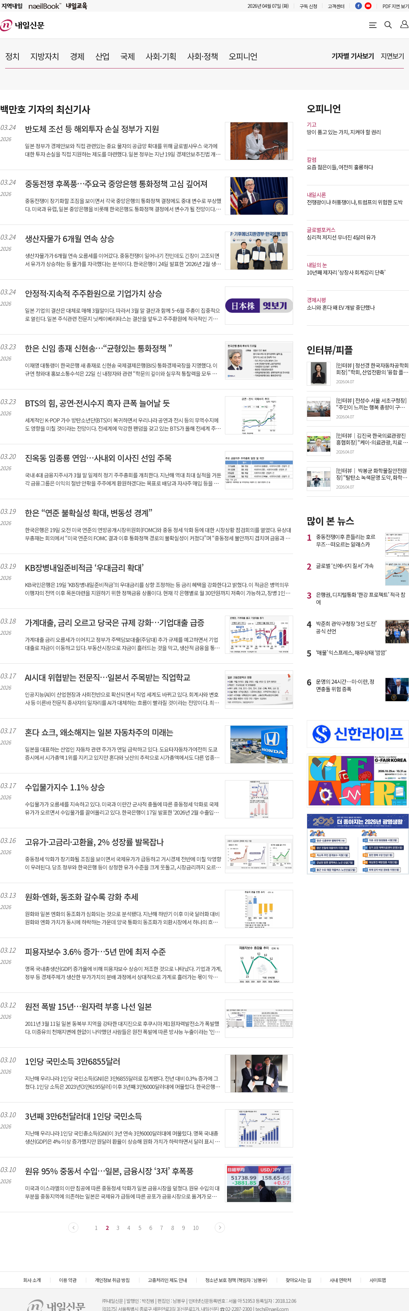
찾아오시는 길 (298, 1280)
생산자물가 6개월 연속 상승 (69, 238)
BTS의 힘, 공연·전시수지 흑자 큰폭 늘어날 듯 (97, 403)
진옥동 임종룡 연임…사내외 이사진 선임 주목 (98, 458)
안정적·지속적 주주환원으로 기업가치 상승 (93, 293)
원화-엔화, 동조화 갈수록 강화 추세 (81, 896)
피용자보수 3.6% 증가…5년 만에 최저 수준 (95, 951)
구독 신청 (308, 6)
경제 (77, 56)
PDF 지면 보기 (395, 6)
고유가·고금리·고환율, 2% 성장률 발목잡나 (94, 842)
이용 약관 (67, 1280)
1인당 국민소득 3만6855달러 (72, 1061)
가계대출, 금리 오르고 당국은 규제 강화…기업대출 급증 (114, 622)
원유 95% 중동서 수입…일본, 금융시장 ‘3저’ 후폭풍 (109, 1171)
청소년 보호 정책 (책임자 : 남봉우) (236, 1280)
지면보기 (392, 56)
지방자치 (44, 56)
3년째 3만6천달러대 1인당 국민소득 (83, 1116)
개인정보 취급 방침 (112, 1280)
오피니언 (243, 56)
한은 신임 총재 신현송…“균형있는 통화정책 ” (98, 348)
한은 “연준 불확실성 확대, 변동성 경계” (88, 513)
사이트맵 (377, 1280)
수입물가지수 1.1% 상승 (65, 787)
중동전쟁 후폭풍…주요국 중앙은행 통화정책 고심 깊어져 (116, 183)
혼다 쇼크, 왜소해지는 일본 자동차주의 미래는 (99, 732)
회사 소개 (32, 1280)
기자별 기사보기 (353, 56)
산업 (102, 56)
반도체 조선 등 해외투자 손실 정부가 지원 (92, 129)
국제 (127, 56)
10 (195, 1227)
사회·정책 (202, 56)
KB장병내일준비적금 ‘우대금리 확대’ (84, 567)
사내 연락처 (340, 1280)
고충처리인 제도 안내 (167, 1280)
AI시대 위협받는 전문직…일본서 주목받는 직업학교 (107, 677)
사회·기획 (161, 56)
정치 (12, 56)
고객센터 (336, 6)
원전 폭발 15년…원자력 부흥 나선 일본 (88, 1006)
